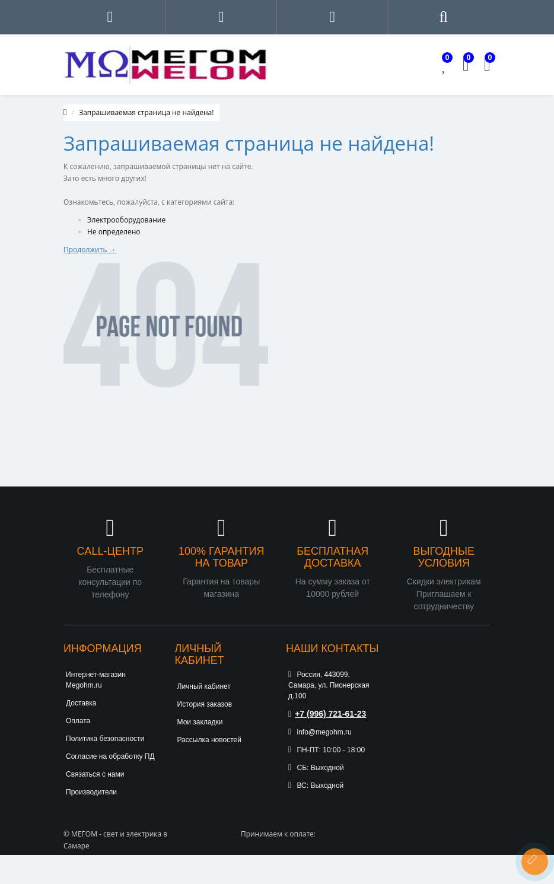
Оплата (78, 721)
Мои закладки (200, 722)
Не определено (114, 232)
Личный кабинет (204, 686)
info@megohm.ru (320, 732)
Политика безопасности (105, 738)
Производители (91, 792)
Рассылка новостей (209, 740)
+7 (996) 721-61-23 (327, 713)
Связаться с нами (95, 774)
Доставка (81, 703)
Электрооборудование (126, 220)
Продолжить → (89, 249)
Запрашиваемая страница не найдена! (146, 112)
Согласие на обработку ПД (110, 756)
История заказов (205, 704)
